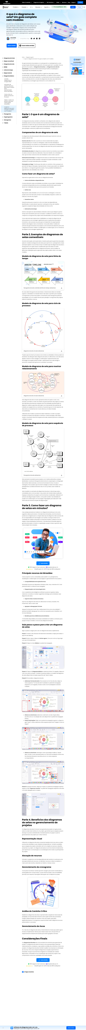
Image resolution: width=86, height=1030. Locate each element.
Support (73, 2)
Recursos (38, 7)
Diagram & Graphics (40, 2)
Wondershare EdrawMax (44, 514)
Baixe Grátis (12, 45)
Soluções (25, 7)
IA (31, 7)
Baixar (72, 7)
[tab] (8, 58)
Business (64, 2)
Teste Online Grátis (26, 45)
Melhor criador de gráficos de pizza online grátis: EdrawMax (9, 102)
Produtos (16, 7)
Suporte (47, 7)
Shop (69, 2)
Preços (79, 7)
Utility (58, 2)
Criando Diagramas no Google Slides (8, 80)
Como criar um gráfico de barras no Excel (8, 96)
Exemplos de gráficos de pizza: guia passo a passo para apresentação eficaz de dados (9, 88)
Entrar (80, 2)
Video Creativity (27, 2)
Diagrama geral (29, 57)
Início (23, 57)
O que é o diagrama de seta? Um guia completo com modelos (9, 109)
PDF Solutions (51, 2)
